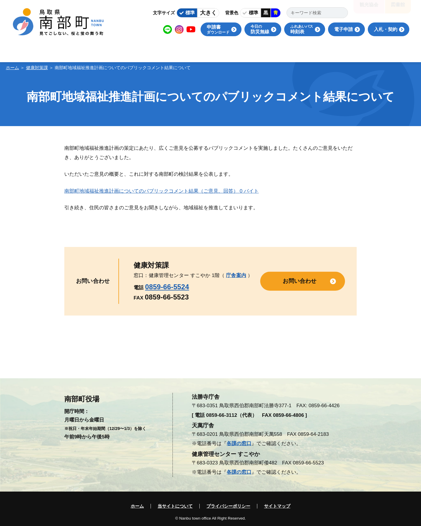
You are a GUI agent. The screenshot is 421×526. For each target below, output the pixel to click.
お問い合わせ (299, 281)
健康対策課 (37, 67)
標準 (190, 12)
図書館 (398, 8)
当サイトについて (175, 506)
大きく (208, 13)
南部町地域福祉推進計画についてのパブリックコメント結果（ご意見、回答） (161, 191)
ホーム (12, 67)
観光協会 (369, 8)
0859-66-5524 (167, 287)
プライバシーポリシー (228, 506)
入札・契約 (385, 29)
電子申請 (343, 29)
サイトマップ (277, 506)
